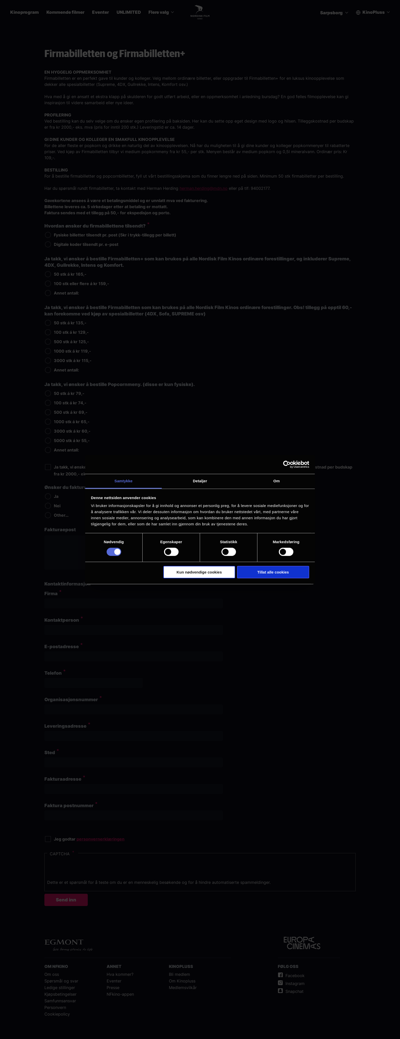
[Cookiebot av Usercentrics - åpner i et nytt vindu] (287, 464)
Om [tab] (276, 481)
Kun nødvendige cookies (199, 572)
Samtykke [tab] (124, 481)
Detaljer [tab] (200, 481)
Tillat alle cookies (273, 572)
